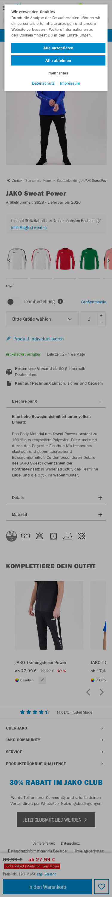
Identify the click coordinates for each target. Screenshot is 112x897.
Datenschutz (43, 83)
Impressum (70, 83)
